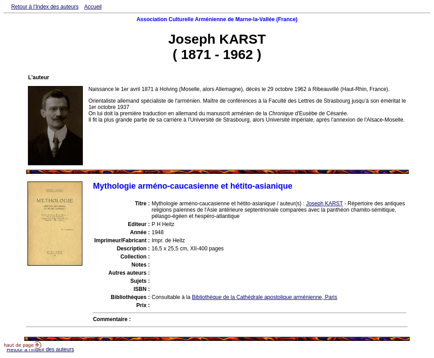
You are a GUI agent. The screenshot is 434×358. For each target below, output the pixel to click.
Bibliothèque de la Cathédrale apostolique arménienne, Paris (264, 297)
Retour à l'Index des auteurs (45, 7)
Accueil (93, 7)
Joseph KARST (324, 203)
